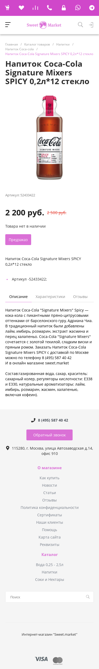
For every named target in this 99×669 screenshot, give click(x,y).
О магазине (49, 467)
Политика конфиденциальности (50, 507)
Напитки (49, 572)
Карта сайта (50, 537)
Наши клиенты (49, 522)
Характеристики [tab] (50, 296)
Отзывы (49, 500)
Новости (49, 485)
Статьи (49, 492)
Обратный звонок (49, 434)
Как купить (49, 477)
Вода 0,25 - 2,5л (49, 564)
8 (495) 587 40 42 (53, 420)
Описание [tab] (18, 296)
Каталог (49, 554)
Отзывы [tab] (80, 296)
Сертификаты (49, 514)
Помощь (49, 529)
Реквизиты (49, 544)
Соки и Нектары (49, 579)
